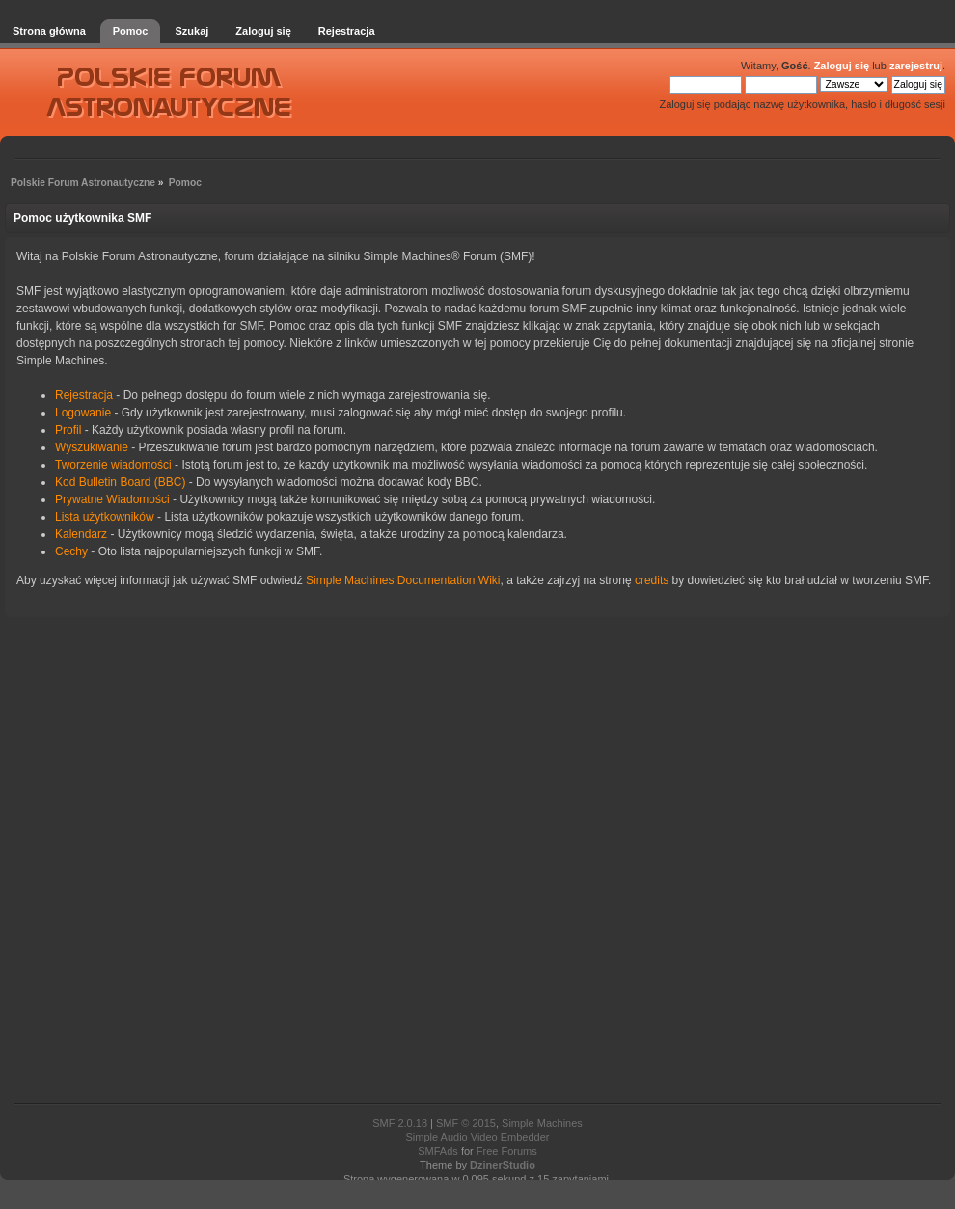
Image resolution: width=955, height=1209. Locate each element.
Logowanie (83, 412)
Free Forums (507, 1151)
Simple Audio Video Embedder (477, 1136)
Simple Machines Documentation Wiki (403, 580)
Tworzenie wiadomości (113, 464)
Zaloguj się (841, 65)
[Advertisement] (477, 862)
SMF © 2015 (466, 1123)
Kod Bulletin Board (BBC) (120, 482)
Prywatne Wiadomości (112, 499)
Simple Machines (542, 1123)
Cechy (71, 551)
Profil (68, 430)
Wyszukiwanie (91, 447)
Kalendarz (81, 534)
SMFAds (438, 1151)
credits (651, 580)
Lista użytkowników (104, 517)
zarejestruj (915, 65)
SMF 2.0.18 (399, 1123)
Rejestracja (84, 395)
